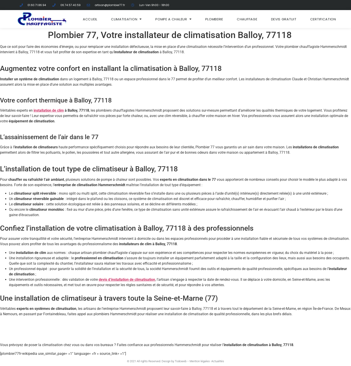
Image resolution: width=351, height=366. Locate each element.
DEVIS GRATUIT (284, 19)
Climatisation (126, 19)
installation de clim (49, 110)
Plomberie (214, 19)
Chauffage (247, 19)
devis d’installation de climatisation (127, 279)
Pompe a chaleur (173, 19)
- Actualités (217, 361)
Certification (323, 19)
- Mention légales (199, 361)
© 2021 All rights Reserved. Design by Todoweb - (157, 361)
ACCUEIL (90, 19)
